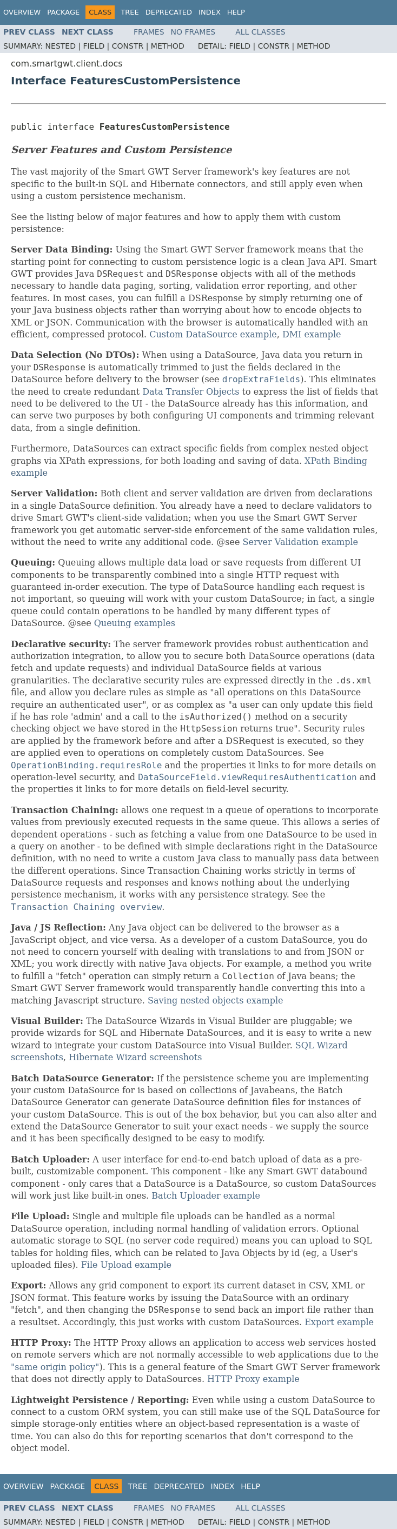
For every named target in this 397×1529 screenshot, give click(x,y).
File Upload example (126, 1265)
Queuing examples (134, 623)
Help (236, 12)
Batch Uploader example (205, 1196)
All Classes (260, 32)
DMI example (311, 334)
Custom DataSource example (213, 334)
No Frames (193, 32)
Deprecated (168, 12)
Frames (149, 32)
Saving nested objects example (215, 1000)
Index (210, 12)
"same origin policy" (55, 1367)
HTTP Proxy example (253, 1379)
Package (63, 12)
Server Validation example (301, 542)
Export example (339, 1322)
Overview (22, 12)
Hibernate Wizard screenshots (135, 1057)
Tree (129, 12)
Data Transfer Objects (190, 392)
